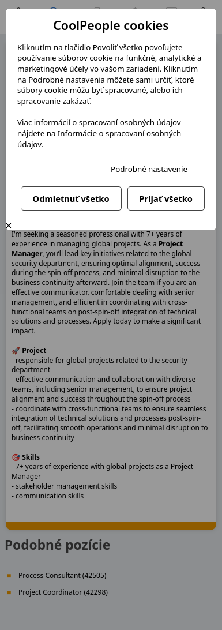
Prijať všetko (166, 198)
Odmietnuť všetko (71, 198)
